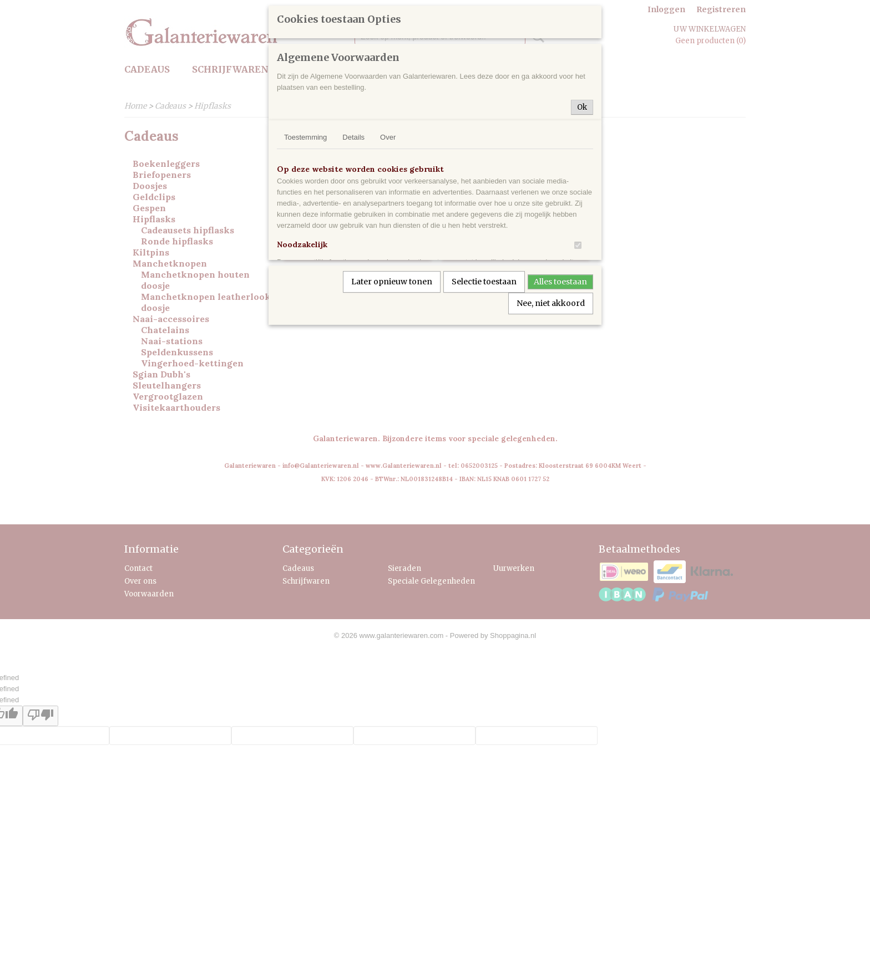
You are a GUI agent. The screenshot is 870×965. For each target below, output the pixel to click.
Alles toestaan (560, 282)
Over (388, 137)
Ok (582, 107)
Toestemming (305, 137)
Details (353, 137)
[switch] (577, 245)
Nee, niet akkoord (551, 303)
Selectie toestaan (484, 282)
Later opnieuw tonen (391, 282)
